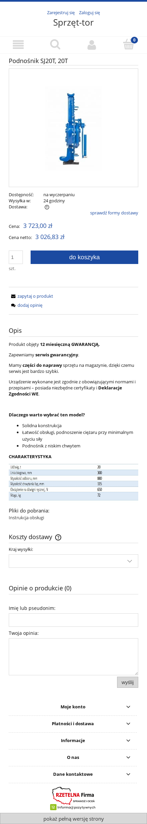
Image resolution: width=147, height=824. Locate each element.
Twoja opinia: (24, 633)
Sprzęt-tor (73, 22)
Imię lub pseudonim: (32, 608)
